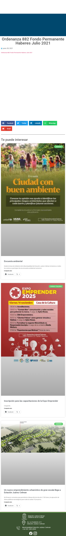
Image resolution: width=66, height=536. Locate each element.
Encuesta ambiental (13, 261)
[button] (8, 123)
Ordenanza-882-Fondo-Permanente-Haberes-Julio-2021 (16, 52)
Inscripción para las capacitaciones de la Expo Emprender (31, 401)
